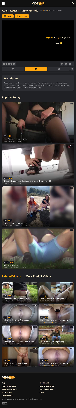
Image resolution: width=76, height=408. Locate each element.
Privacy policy (7, 395)
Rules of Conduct (9, 386)
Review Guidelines (46, 389)
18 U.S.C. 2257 (44, 383)
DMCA (41, 392)
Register (49, 37)
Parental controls (47, 386)
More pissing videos (9, 389)
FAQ (3, 383)
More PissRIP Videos (38, 276)
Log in (58, 37)
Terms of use (7, 392)
